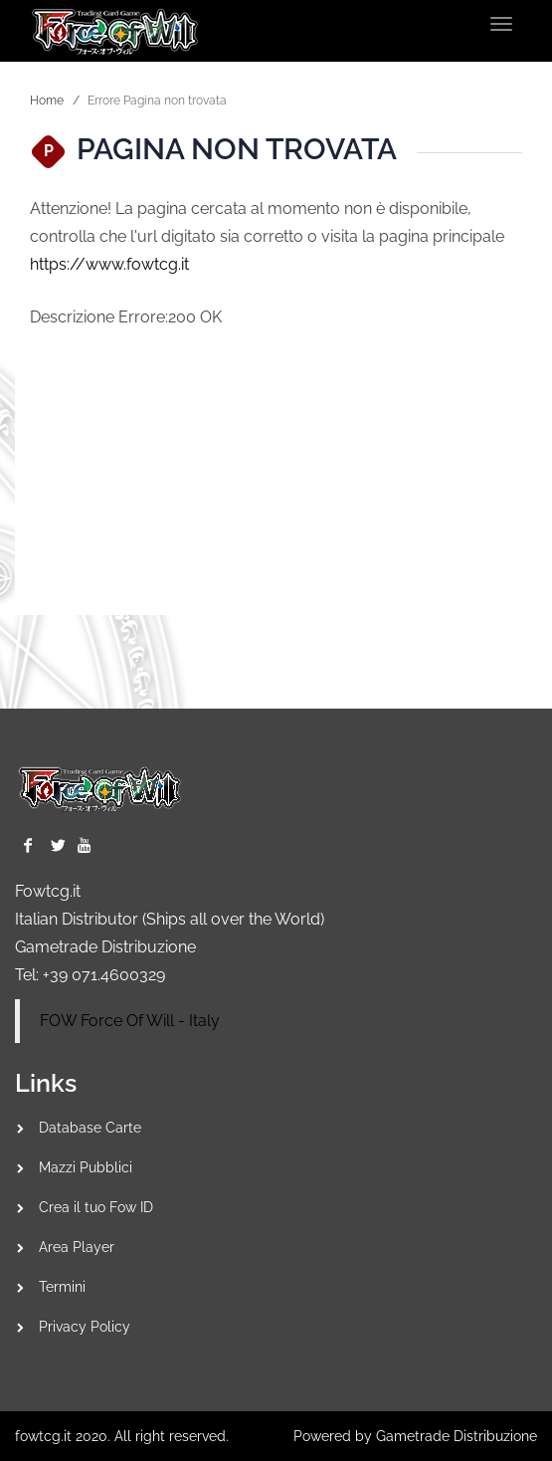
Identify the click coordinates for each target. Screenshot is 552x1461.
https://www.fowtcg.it (109, 264)
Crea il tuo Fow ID (96, 1207)
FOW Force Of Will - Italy (130, 1020)
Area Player (76, 1247)
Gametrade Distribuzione (105, 947)
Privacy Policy (84, 1327)
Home (47, 100)
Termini (62, 1287)
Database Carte (90, 1128)
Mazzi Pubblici (85, 1167)
